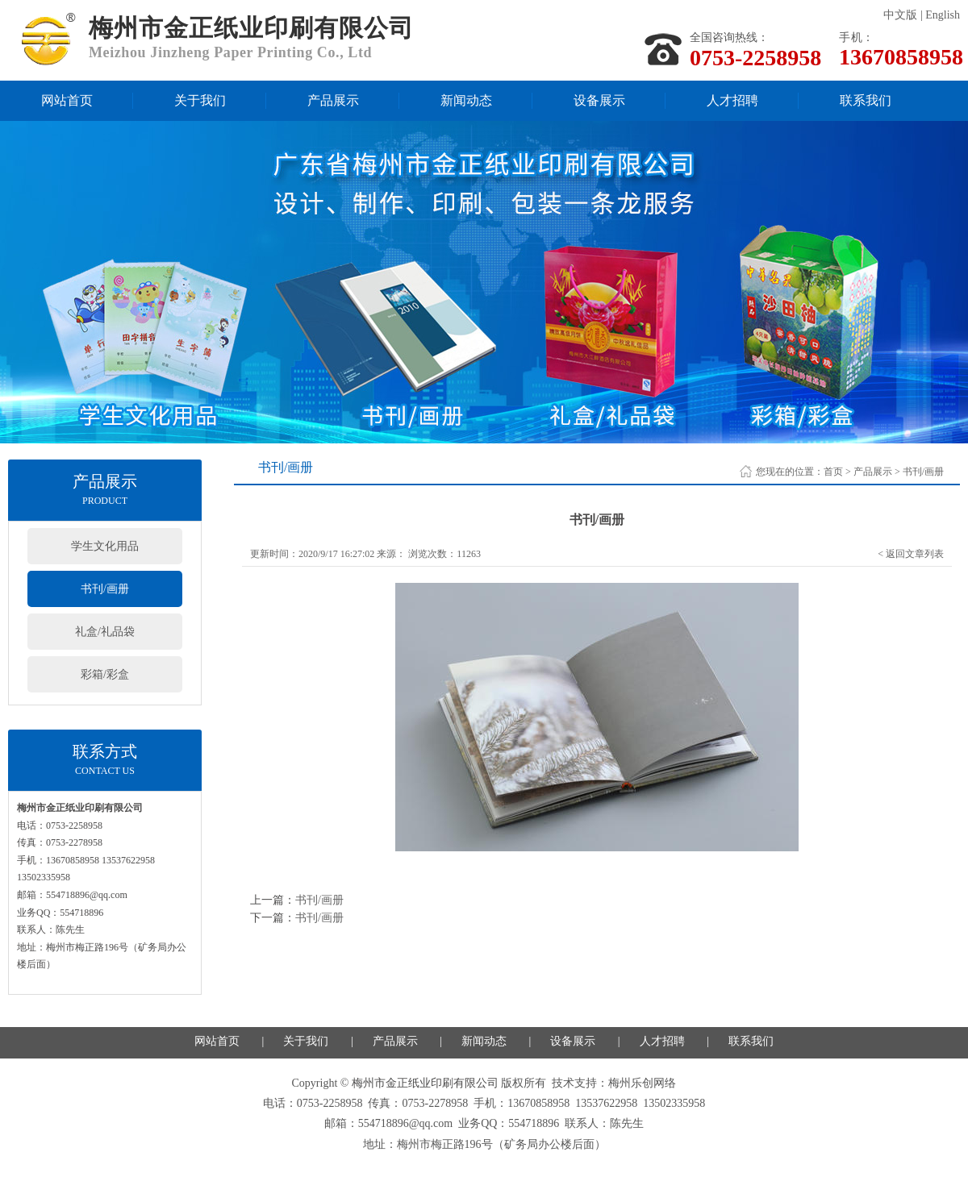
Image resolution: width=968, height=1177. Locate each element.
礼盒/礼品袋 (105, 632)
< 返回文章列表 (911, 553)
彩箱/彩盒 (105, 674)
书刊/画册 (105, 589)
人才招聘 (732, 100)
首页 (833, 471)
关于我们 (200, 100)
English (942, 15)
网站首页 (67, 100)
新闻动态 (466, 100)
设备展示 (599, 100)
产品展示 (333, 100)
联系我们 (865, 100)
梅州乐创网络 (642, 1083)
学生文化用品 (105, 546)
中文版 (900, 15)
